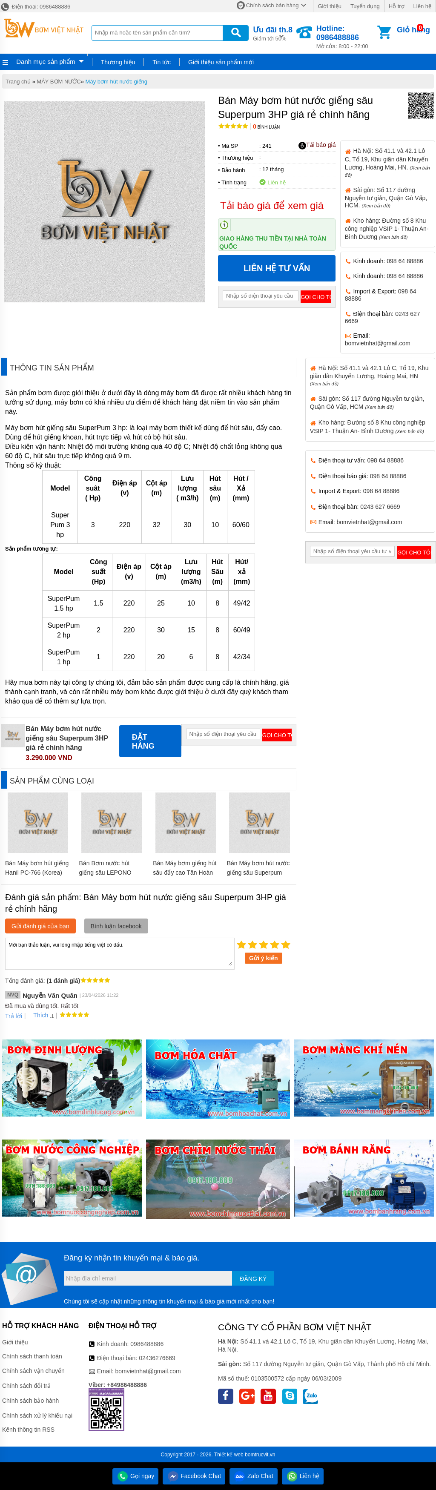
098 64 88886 (405, 261)
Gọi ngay (135, 1476)
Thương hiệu (118, 62)
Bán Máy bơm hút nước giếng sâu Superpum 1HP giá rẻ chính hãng (258, 872)
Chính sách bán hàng (272, 5)
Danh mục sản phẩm (45, 61)
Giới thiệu (329, 6)
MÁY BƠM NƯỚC (58, 81)
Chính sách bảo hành (30, 1400)
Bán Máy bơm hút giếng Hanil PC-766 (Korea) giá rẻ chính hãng (37, 872)
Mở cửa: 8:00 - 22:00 (346, 36)
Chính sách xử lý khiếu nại (37, 1415)
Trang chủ (18, 81)
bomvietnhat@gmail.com (377, 343)
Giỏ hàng (413, 30)
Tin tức (161, 62)
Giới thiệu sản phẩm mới (221, 62)
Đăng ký (253, 1278)
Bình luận (266, 127)
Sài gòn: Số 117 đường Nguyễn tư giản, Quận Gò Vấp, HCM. (386, 198)
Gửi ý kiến (263, 958)
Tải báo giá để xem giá (272, 205)
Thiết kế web (229, 1455)
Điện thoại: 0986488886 (35, 6)
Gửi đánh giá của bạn (40, 926)
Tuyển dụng (365, 6)
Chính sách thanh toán (32, 1356)
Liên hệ (422, 6)
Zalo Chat (253, 1476)
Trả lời (13, 1016)
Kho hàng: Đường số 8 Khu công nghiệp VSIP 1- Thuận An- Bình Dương (387, 228)
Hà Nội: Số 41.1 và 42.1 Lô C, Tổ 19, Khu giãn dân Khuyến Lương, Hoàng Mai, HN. (387, 162)
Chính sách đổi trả (26, 1385)
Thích (37, 1015)
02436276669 (157, 1358)
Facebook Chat (194, 1476)
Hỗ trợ (396, 6)
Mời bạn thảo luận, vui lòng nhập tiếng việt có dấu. (120, 953)
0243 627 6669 (380, 506)
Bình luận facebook (116, 926)
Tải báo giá (317, 145)
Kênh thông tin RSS (28, 1429)
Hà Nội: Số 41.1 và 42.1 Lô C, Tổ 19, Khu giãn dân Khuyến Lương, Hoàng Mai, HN (369, 375)
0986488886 (147, 1344)
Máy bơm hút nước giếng (116, 81)
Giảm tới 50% (273, 33)
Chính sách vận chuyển (33, 1370)
